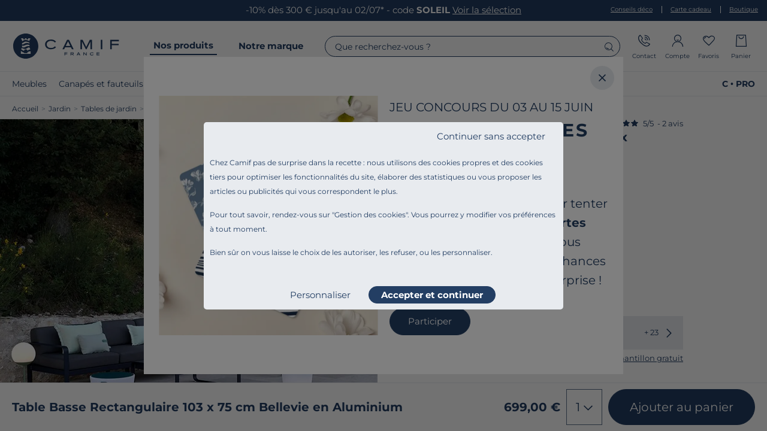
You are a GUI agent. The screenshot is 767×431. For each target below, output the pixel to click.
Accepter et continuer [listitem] (432, 295)
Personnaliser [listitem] (320, 295)
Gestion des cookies (370, 214)
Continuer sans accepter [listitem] (491, 136)
